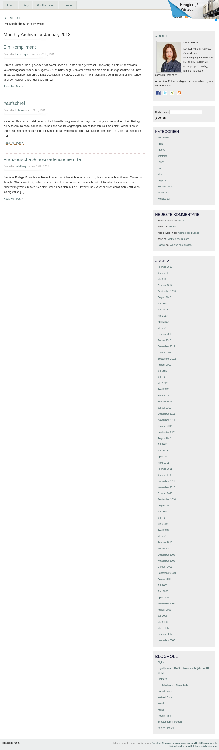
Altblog (161, 149)
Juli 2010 (162, 511)
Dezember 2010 (166, 481)
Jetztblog (20, 166)
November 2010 (166, 487)
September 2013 (167, 291)
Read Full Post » (14, 86)
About (10, 5)
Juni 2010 (163, 518)
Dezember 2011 (166, 413)
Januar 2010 (164, 548)
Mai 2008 (163, 622)
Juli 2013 (162, 303)
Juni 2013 (163, 309)
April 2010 (163, 530)
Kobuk (161, 703)
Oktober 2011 (165, 426)
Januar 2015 (164, 273)
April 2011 (163, 456)
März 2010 (163, 536)
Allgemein (163, 180)
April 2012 (163, 389)
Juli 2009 (162, 585)
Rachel (161, 245)
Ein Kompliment (20, 47)
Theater (68, 5)
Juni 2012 (163, 377)
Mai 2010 (163, 524)
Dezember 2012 (166, 346)
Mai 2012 (163, 383)
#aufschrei (14, 103)
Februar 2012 (165, 401)
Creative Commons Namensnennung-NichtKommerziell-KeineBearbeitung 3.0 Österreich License (184, 744)
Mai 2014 (163, 279)
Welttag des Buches (188, 232)
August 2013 (164, 297)
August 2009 (164, 579)
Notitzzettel (164, 198)
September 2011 (167, 432)
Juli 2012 (162, 371)
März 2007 (163, 628)
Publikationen (45, 5)
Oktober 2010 (165, 493)
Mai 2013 (163, 315)
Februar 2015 (165, 266)
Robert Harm (165, 715)
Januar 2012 (164, 407)
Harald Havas (165, 691)
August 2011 (164, 438)
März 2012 (163, 395)
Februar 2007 (165, 634)
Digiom (161, 662)
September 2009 (167, 573)
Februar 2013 (165, 334)
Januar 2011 (164, 475)
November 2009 (166, 560)
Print (160, 143)
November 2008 (166, 603)
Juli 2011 (162, 444)
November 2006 (166, 640)
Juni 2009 (163, 591)
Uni (159, 168)
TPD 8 (181, 220)
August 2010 (164, 505)
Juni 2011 (163, 450)
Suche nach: (162, 112)
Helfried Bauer (165, 697)
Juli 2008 (162, 615)
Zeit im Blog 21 (166, 728)
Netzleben (163, 137)
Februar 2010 (165, 542)
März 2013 (163, 328)
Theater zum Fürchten (170, 721)
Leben (19, 110)
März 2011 (163, 462)
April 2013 (163, 321)
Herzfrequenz (23, 54)
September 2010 (167, 499)
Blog (26, 5)
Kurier (161, 709)
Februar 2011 (165, 468)
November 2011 (166, 420)
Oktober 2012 (165, 352)
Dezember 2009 (166, 554)
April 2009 (163, 597)
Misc (160, 174)
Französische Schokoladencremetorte (42, 159)
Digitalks (162, 679)
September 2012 (167, 358)
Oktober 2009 (165, 566)
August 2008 (164, 609)
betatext (12, 17)
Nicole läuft (164, 192)
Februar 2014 (165, 285)
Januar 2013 (164, 340)
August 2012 (164, 364)
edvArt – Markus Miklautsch (173, 685)
